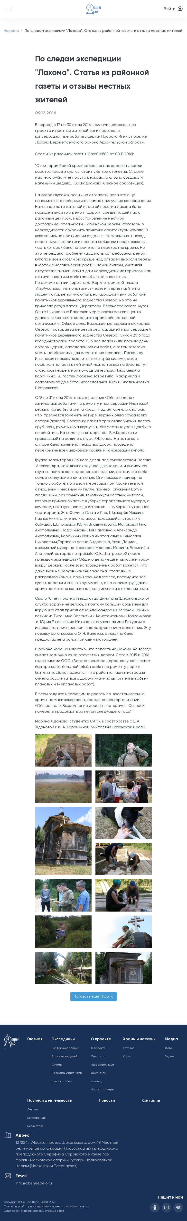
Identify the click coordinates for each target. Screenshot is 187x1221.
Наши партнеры (102, 1089)
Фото (168, 1048)
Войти (169, 9)
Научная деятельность (49, 1101)
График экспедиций (65, 1048)
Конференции (37, 1117)
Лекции (32, 1109)
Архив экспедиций (64, 1056)
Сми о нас (98, 1056)
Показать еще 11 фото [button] (93, 997)
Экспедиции (63, 1039)
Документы (98, 1073)
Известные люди (102, 1064)
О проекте (101, 1039)
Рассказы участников (67, 1073)
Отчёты (57, 1064)
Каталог (128, 1048)
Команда (97, 1081)
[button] (62, 750)
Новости (11, 31)
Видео (169, 1056)
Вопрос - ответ (62, 1081)
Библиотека (35, 1126)
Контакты (151, 1101)
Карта (127, 1056)
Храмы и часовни (139, 1039)
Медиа (171, 1039)
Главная (35, 1039)
